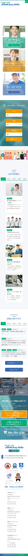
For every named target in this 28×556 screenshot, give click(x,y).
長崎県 (24, 179)
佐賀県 (19, 179)
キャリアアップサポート (21, 386)
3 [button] (14, 160)
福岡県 (14, 179)
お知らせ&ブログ (14, 369)
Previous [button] (3, 155)
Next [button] (25, 155)
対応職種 (21, 392)
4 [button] (17, 160)
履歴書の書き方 (7, 386)
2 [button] (11, 160)
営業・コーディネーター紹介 (7, 392)
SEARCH (15, 139)
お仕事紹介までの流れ (7, 380)
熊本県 (8, 179)
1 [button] (8, 160)
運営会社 (14, 451)
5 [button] (20, 160)
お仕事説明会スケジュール (14, 363)
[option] (14, 155)
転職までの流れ (21, 380)
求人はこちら (14, 45)
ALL (3, 179)
